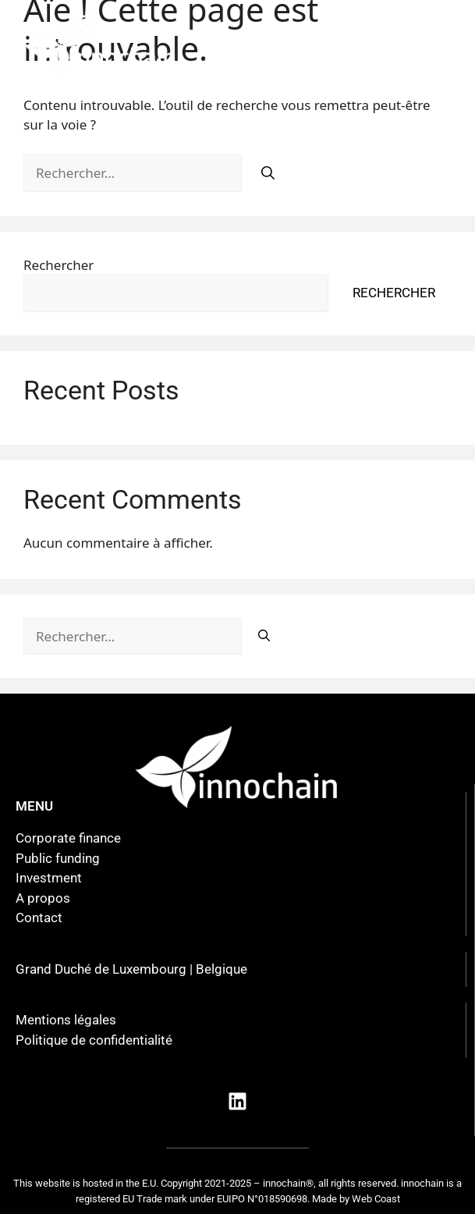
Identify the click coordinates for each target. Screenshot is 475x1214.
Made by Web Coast (356, 1199)
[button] (346, 43)
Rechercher (58, 265)
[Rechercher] (268, 174)
